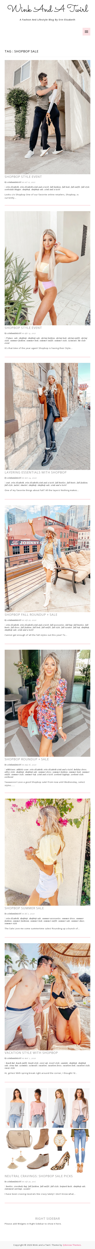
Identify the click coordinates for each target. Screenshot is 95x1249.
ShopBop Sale (37, 189)
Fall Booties (60, 482)
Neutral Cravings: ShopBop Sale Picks (39, 1176)
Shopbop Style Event (23, 177)
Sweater (26, 1189)
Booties (9, 1186)
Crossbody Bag (20, 1186)
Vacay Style (10, 1068)
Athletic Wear (23, 769)
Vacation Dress (55, 1065)
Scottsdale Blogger (13, 189)
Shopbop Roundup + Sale (27, 759)
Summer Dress (44, 772)
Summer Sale (64, 921)
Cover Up (44, 1063)
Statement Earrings (13, 1189)
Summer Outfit (46, 340)
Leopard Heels (66, 1186)
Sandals (64, 1063)
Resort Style (54, 1063)
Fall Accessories (57, 625)
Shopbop (26, 189)
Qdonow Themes (72, 1245)
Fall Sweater (66, 627)
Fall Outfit (75, 187)
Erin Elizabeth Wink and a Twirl (34, 187)
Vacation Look (69, 1065)
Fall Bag (69, 625)
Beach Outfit (21, 1063)
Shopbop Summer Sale (24, 908)
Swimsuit (72, 340)
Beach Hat (10, 1063)
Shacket (24, 485)
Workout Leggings (62, 774)
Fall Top (76, 627)
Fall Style (85, 187)
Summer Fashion (17, 340)
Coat (8, 482)
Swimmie (23, 1065)
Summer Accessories (51, 918)
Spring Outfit (74, 338)
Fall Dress (15, 627)
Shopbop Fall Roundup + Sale (31, 614)
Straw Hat (13, 1065)
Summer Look (32, 340)
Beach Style (33, 1063)
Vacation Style (83, 1065)
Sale (16, 338)
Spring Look (61, 338)
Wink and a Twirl (52, 189)
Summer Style (60, 340)
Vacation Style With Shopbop (31, 1053)
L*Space (9, 338)
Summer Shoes (77, 921)
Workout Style (77, 774)
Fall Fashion (55, 187)
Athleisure (10, 769)
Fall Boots (71, 482)
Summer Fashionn (21, 921)
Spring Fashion (48, 338)
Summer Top (30, 774)
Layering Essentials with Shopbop (36, 472)
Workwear (9, 777)
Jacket (16, 485)
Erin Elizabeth (12, 187)
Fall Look (66, 187)
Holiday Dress (80, 769)
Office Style (10, 772)
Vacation (43, 1065)
